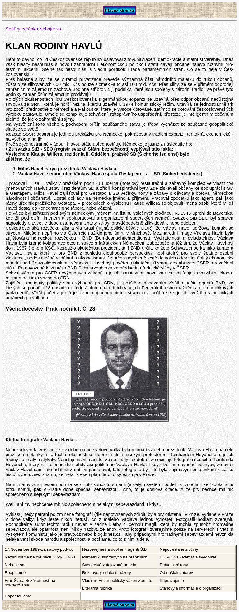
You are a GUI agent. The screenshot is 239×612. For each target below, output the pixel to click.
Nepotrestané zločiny (179, 549)
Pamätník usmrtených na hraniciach (115, 557)
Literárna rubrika (97, 588)
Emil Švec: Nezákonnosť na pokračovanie (30, 582)
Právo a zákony (174, 565)
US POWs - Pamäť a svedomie (188, 557)
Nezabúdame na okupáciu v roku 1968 (40, 557)
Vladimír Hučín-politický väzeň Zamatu (117, 580)
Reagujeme (15, 572)
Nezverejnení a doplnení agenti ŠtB (114, 549)
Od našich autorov (176, 572)
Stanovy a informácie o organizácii (191, 588)
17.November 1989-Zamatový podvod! (40, 549)
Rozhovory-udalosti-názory (106, 572)
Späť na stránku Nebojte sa (33, 28)
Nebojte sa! (15, 565)
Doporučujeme (18, 596)
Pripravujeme (172, 580)
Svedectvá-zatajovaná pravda (109, 565)
